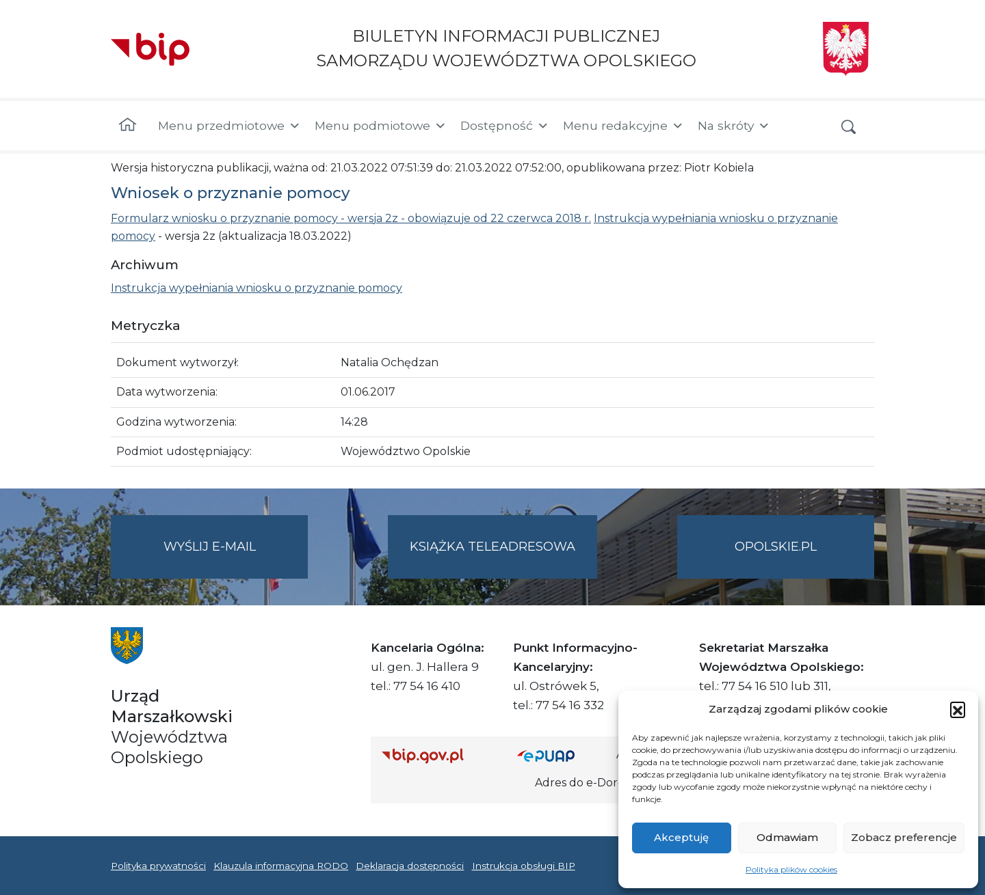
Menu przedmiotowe (229, 125)
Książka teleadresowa (492, 546)
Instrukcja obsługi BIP (523, 865)
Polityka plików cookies (791, 869)
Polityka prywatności (158, 865)
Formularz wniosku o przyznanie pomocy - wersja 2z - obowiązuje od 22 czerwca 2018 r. (351, 218)
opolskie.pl (776, 546)
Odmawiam (787, 837)
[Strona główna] (127, 125)
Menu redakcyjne (623, 125)
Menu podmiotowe (381, 125)
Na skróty (734, 125)
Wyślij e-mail (235, 557)
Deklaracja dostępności (410, 865)
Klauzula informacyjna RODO (280, 865)
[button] (957, 709)
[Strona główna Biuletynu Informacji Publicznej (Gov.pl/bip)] (438, 755)
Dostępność (504, 125)
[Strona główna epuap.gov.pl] (561, 755)
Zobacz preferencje (904, 837)
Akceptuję (681, 837)
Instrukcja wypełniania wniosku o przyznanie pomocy (256, 287)
